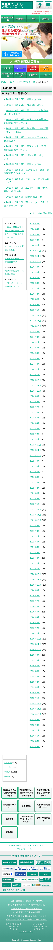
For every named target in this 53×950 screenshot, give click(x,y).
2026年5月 (35, 224)
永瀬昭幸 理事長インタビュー (20, 846)
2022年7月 (35, 472)
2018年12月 (35, 703)
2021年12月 (35, 509)
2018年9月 (35, 719)
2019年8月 (35, 660)
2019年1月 (35, 698)
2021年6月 (35, 542)
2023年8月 (35, 402)
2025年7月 (35, 277)
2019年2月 (35, 693)
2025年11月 (35, 256)
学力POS (20, 68)
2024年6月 (35, 348)
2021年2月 (35, 563)
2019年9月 (35, 655)
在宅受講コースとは (7, 19)
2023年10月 (35, 391)
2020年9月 (35, 590)
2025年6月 (35, 283)
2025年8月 (35, 272)
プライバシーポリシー (38, 926)
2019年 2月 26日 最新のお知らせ (25, 105)
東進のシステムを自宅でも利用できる (9, 793)
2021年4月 (35, 552)
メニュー (48, 7)
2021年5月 (35, 547)
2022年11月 (35, 450)
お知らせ (8, 763)
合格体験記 (20, 19)
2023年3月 (35, 428)
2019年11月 (35, 644)
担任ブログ (33, 75)
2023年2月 (35, 434)
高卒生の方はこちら (20, 75)
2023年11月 (35, 385)
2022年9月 (35, 461)
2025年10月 (35, 261)
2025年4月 (35, 294)
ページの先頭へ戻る (42, 213)
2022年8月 (35, 466)
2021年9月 (35, 525)
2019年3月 (35, 687)
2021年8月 (35, 531)
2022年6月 (35, 477)
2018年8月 (35, 725)
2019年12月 (35, 639)
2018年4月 (35, 746)
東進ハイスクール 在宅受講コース (18, 82)
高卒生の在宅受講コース (43, 806)
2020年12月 (35, 574)
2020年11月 (35, 579)
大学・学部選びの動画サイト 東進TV (26, 901)
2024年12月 (35, 315)
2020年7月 (35, 601)
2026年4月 (35, 229)
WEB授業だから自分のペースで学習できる (26, 793)
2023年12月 (35, 380)
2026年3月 (35, 234)
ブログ (32, 19)
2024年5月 (35, 353)
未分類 (7, 777)
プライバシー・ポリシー (26, 849)
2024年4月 (35, 358)
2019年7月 (35, 666)
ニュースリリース (26, 932)
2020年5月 (35, 612)
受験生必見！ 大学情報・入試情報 (26, 908)
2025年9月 (35, 267)
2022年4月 (35, 488)
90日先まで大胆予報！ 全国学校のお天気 (26, 905)
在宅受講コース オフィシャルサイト (17, 5)
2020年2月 (35, 628)
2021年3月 (35, 558)
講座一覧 (7, 68)
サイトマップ (38, 846)
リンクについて (39, 924)
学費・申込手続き (43, 819)
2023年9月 (35, 396)
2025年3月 (35, 299)
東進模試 (9, 832)
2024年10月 (35, 326)
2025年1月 (35, 310)
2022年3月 (35, 493)
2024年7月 (35, 342)
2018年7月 (35, 730)
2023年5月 (35, 418)
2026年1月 (35, 245)
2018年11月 (35, 709)
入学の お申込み (45, 68)
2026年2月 (35, 240)
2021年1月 (35, 569)
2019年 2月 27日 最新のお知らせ (25, 99)
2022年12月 (35, 445)
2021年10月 (35, 520)
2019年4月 (35, 682)
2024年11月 (35, 321)
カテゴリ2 (8, 767)
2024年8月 (35, 337)
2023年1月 (35, 439)
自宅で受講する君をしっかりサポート (43, 793)
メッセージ (46, 75)
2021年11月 (35, 515)
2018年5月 (35, 741)
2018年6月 (35, 736)
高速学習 (9, 819)
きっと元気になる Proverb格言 (26, 912)
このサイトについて (13, 924)
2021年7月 (35, 536)
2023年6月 (35, 412)
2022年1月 (35, 504)
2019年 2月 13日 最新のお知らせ (25, 164)
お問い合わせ (14, 926)
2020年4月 (35, 617)
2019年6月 (35, 671)
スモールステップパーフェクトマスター (26, 819)
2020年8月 (35, 596)
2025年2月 (35, 305)
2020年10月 (35, 585)
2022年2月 (35, 499)
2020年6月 (35, 606)
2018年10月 (35, 714)
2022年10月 (35, 455)
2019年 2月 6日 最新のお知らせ (24, 197)
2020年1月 (35, 633)
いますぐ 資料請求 (33, 68)
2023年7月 (35, 407)
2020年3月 (35, 622)
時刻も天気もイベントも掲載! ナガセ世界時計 (26, 919)
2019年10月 (35, 649)
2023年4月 (35, 423)
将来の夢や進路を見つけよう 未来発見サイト (27, 916)
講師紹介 (45, 19)
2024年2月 (35, 369)
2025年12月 (35, 251)
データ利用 (13, 929)
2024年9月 (35, 331)
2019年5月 (35, 676)
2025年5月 (35, 288)
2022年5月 (35, 482)
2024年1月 (35, 375)
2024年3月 (35, 364)
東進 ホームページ (40, 7)
